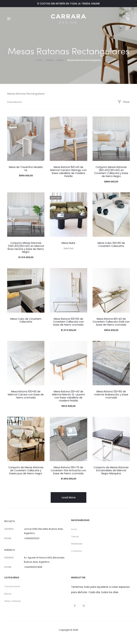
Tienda (49, 60)
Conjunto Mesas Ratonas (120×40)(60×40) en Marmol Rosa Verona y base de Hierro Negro (26, 247)
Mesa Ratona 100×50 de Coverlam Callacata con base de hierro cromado (68, 322)
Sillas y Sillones (12, 601)
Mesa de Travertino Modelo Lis (26, 168)
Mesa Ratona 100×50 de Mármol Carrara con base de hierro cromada (26, 394)
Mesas (60, 60)
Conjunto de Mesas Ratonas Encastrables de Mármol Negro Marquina (111, 470)
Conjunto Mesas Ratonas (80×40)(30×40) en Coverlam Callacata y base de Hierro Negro (111, 171)
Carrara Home (12, 586)
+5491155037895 (33, 567)
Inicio (39, 60)
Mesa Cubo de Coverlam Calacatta (25, 320)
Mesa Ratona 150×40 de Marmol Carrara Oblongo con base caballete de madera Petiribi (68, 171)
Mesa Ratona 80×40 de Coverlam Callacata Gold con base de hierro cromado (111, 322)
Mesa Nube (68, 243)
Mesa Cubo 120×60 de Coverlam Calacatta (111, 244)
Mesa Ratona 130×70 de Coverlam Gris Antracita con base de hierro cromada (68, 470)
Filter (124, 102)
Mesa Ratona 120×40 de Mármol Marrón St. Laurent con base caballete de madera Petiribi (68, 396)
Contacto (76, 551)
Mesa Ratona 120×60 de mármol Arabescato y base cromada (111, 394)
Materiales (76, 543)
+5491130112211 (31, 538)
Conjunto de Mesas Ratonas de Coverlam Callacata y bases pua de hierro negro (25, 470)
